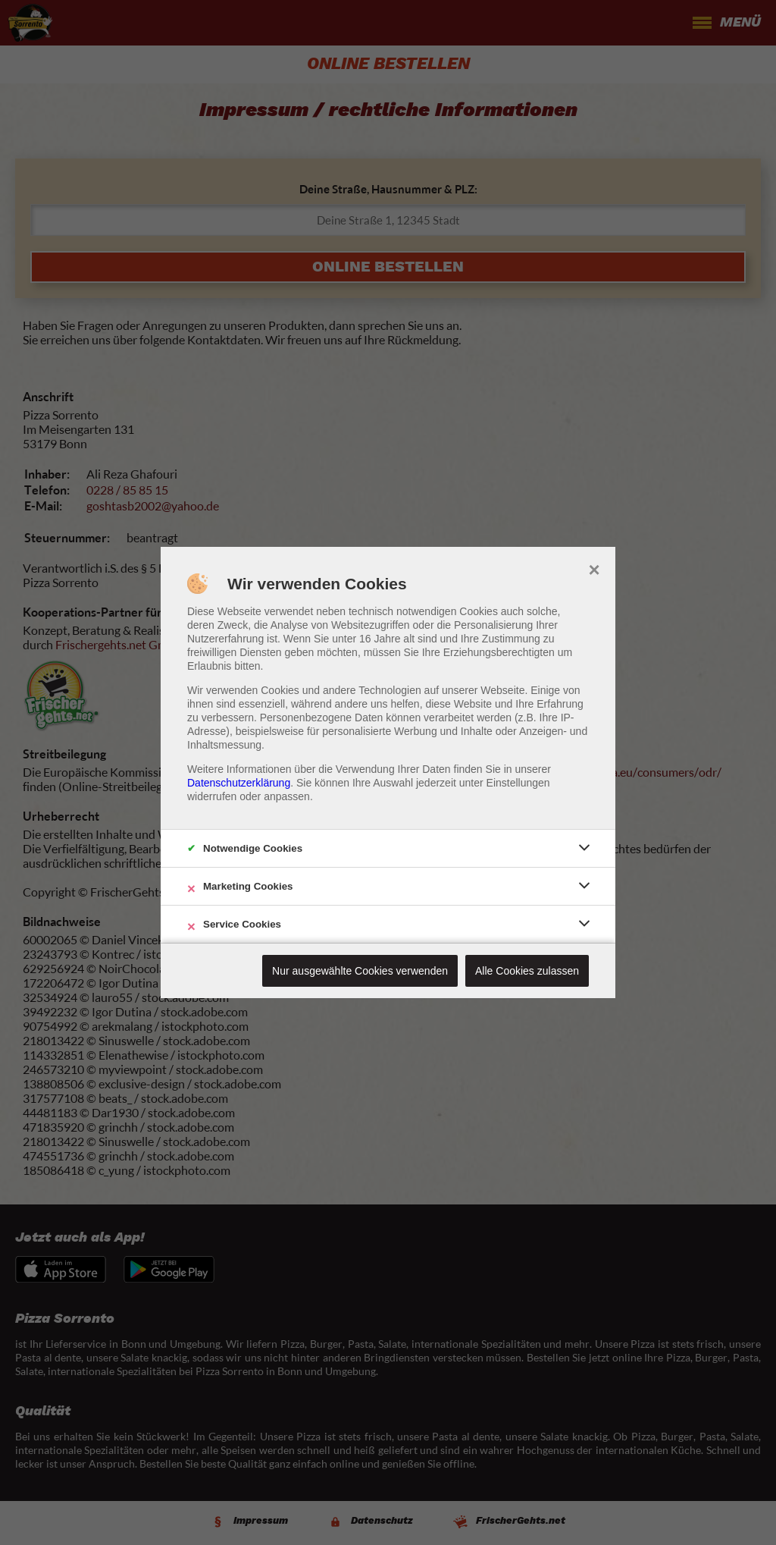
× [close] (593, 568)
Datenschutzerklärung (238, 783)
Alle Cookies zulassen (527, 971)
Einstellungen (518, 783)
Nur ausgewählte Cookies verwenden (360, 971)
